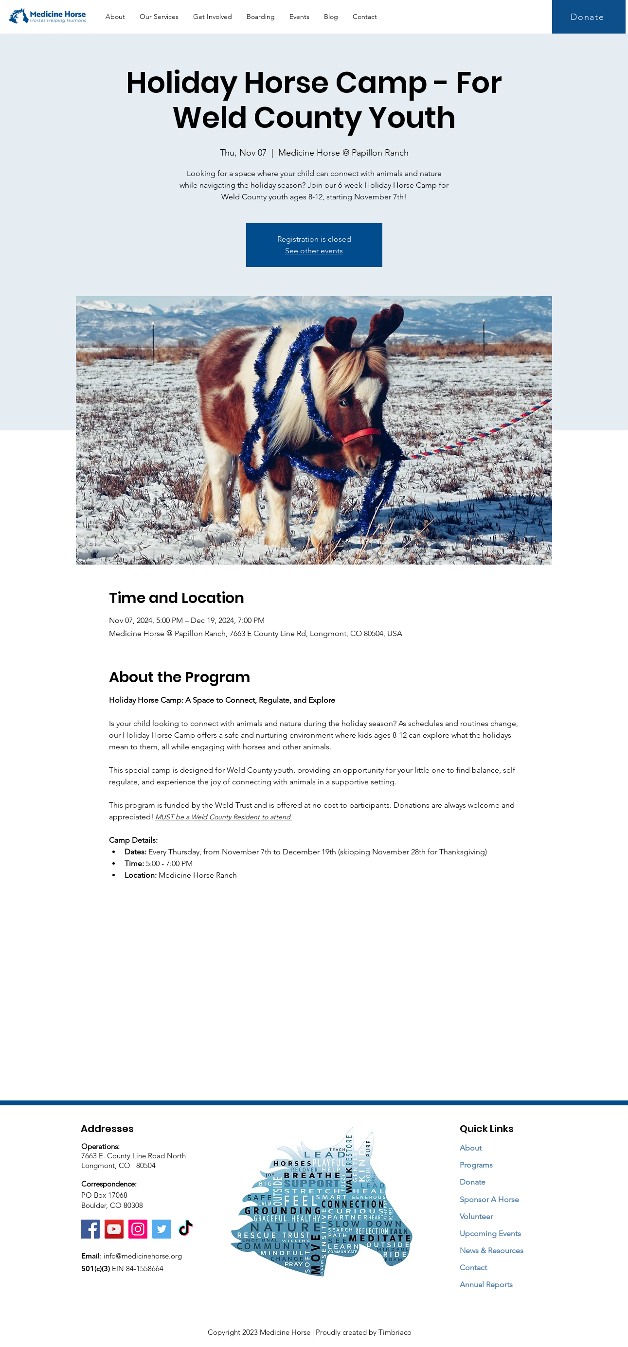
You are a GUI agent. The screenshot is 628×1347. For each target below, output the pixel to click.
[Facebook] (90, 1229)
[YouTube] (114, 1229)
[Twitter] (161, 1229)
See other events (314, 250)
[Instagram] (137, 1229)
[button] (159, 17)
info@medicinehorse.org (143, 1255)
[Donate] (589, 17)
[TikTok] (185, 1229)
